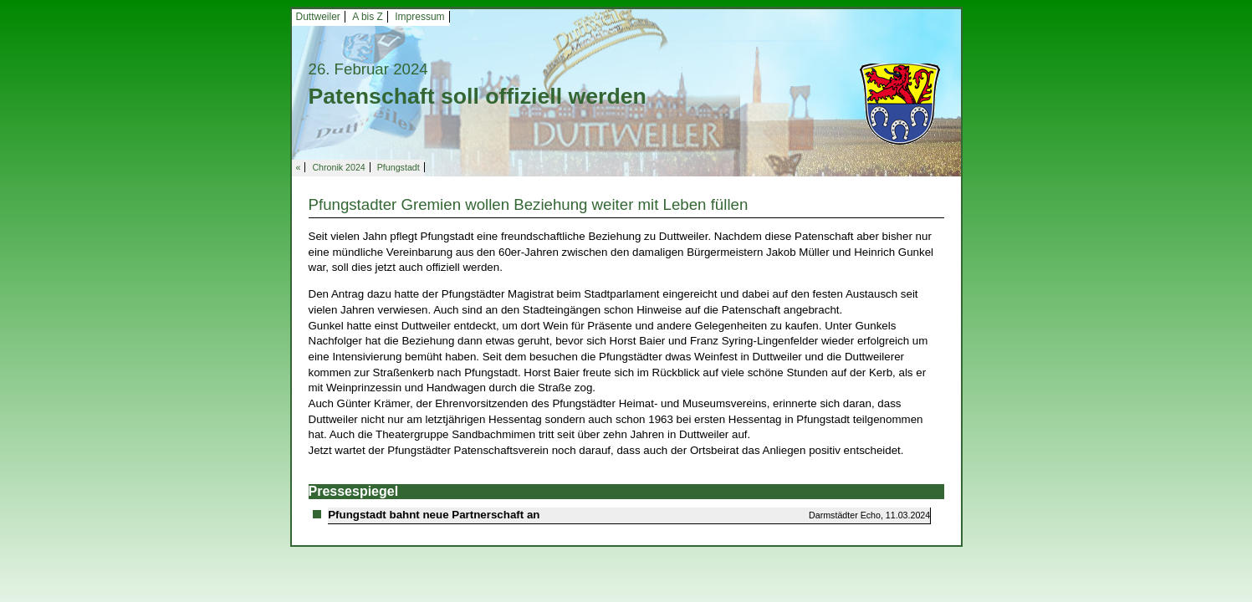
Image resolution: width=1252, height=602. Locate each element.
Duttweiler (318, 17)
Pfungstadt (398, 167)
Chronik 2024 (338, 167)
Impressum (419, 17)
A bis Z (367, 17)
